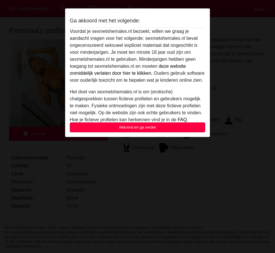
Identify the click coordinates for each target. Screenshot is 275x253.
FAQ (182, 119)
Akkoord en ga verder (137, 127)
